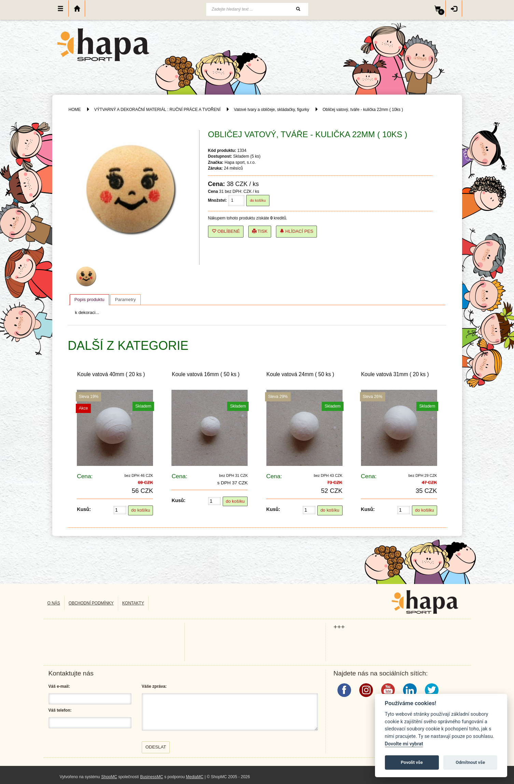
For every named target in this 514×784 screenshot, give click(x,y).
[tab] (89, 299)
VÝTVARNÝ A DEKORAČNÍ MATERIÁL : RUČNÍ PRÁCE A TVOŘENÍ (157, 109)
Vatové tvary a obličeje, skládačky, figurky (271, 109)
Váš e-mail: (59, 686)
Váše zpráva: (154, 686)
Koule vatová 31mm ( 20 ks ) (395, 374)
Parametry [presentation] (125, 299)
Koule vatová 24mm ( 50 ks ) (300, 374)
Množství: (217, 200)
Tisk (260, 231)
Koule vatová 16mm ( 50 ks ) (205, 374)
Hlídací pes (297, 231)
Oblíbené (226, 231)
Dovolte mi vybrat (404, 744)
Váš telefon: (60, 710)
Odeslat (155, 747)
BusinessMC (151, 776)
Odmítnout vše (470, 762)
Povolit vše (412, 762)
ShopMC (109, 776)
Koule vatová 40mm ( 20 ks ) (111, 374)
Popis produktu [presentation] (89, 299)
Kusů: (84, 509)
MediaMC (194, 776)
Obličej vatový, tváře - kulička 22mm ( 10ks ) (363, 109)
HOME (75, 109)
